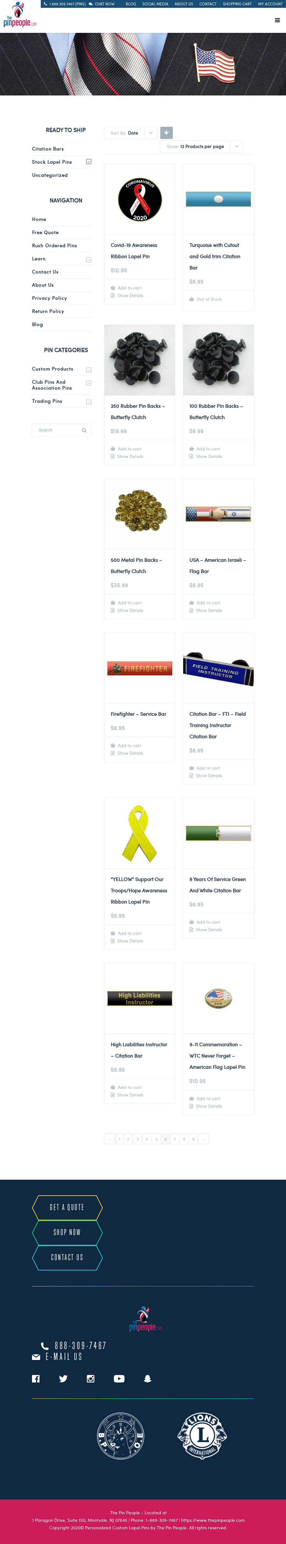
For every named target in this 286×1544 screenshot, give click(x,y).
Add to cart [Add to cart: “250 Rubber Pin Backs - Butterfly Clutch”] (129, 448)
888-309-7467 (81, 1346)
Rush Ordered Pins (54, 245)
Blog (131, 3)
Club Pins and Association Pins (52, 385)
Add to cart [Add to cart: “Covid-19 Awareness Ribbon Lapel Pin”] (129, 287)
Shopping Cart (237, 3)
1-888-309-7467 (162, 1520)
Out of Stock (208, 299)
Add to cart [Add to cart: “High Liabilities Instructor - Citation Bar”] (129, 1087)
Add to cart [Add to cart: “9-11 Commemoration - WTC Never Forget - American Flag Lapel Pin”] (207, 1098)
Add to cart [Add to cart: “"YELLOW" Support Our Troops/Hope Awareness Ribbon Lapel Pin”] (129, 933)
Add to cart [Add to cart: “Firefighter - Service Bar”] (129, 745)
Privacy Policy (49, 298)
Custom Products (52, 369)
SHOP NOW (67, 1233)
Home (39, 219)
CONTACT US (67, 1258)
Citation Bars (48, 149)
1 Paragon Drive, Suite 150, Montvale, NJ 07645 (79, 1520)
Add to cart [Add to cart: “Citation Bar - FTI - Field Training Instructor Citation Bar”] (207, 768)
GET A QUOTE (67, 1208)
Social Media (155, 3)
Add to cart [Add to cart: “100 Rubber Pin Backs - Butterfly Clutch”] (207, 448)
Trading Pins (47, 401)
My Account (270, 3)
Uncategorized (50, 175)
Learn (38, 258)
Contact (208, 3)
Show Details (129, 295)
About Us (184, 3)
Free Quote (45, 232)
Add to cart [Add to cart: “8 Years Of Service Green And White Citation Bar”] (207, 922)
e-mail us (64, 1357)
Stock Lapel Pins (52, 162)
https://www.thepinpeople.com (213, 1520)
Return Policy (48, 311)
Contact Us (45, 272)
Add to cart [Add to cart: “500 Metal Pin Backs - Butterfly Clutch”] (129, 602)
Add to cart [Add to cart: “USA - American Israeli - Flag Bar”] (207, 602)
